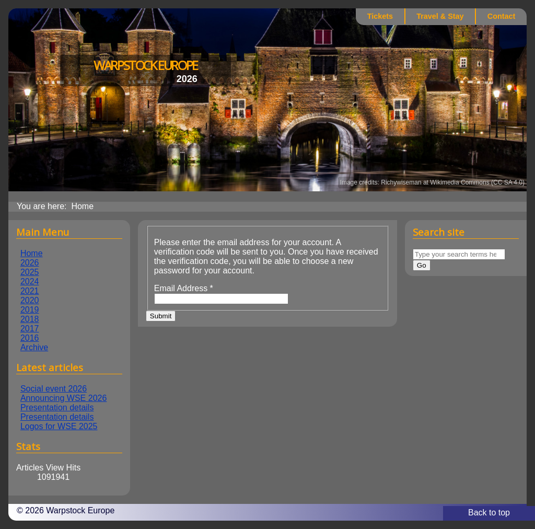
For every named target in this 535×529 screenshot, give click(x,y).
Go (421, 265)
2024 (29, 281)
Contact (501, 16)
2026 (29, 262)
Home (31, 253)
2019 (29, 309)
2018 (29, 319)
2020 (29, 300)
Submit (160, 316)
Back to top (489, 512)
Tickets (380, 16)
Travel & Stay (439, 16)
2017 (29, 328)
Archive (34, 347)
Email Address (183, 288)
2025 (29, 272)
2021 (29, 290)
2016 (29, 338)
